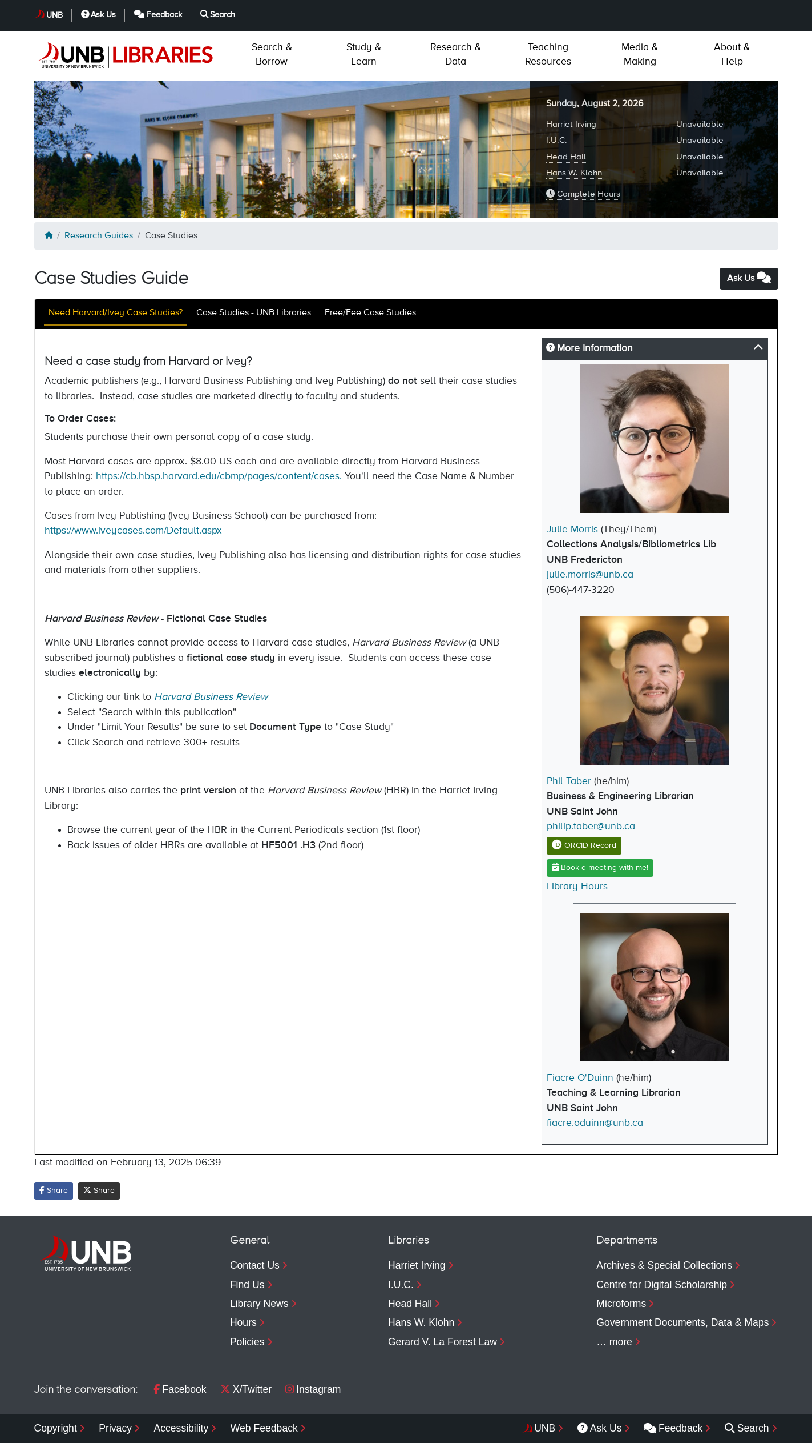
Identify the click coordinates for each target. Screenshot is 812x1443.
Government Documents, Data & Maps (682, 1322)
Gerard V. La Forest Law (442, 1342)
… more (614, 1342)
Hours (243, 1322)
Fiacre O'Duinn (580, 1078)
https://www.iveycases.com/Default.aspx (133, 531)
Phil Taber (569, 781)
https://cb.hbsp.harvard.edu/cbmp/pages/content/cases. (219, 476)
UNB (54, 15)
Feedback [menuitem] (673, 1428)
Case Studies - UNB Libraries (253, 313)
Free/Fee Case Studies (370, 313)
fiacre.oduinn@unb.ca (595, 1123)
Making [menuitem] (639, 54)
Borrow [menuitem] (272, 54)
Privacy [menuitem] (115, 1428)
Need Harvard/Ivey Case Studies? (116, 313)
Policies (247, 1342)
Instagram (313, 1389)
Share (53, 1190)
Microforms (621, 1303)
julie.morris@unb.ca (590, 575)
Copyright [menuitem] (55, 1428)
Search (218, 14)
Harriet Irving (571, 124)
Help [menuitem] (732, 54)
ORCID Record (584, 845)
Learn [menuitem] (363, 54)
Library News (259, 1303)
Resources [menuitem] (548, 54)
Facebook (179, 1389)
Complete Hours (583, 193)
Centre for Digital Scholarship (661, 1284)
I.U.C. (556, 140)
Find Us (247, 1284)
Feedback (158, 14)
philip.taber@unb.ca (591, 826)
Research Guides (98, 235)
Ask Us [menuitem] (599, 1428)
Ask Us (98, 14)
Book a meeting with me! (600, 867)
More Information (589, 348)
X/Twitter (246, 1389)
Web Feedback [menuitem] (264, 1428)
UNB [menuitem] (544, 1428)
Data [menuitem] (455, 54)
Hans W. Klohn (574, 173)
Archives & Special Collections (664, 1265)
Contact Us (255, 1265)
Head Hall (566, 157)
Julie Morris (572, 529)
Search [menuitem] (747, 1428)
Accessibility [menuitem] (180, 1428)
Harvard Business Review (211, 697)
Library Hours (577, 886)
